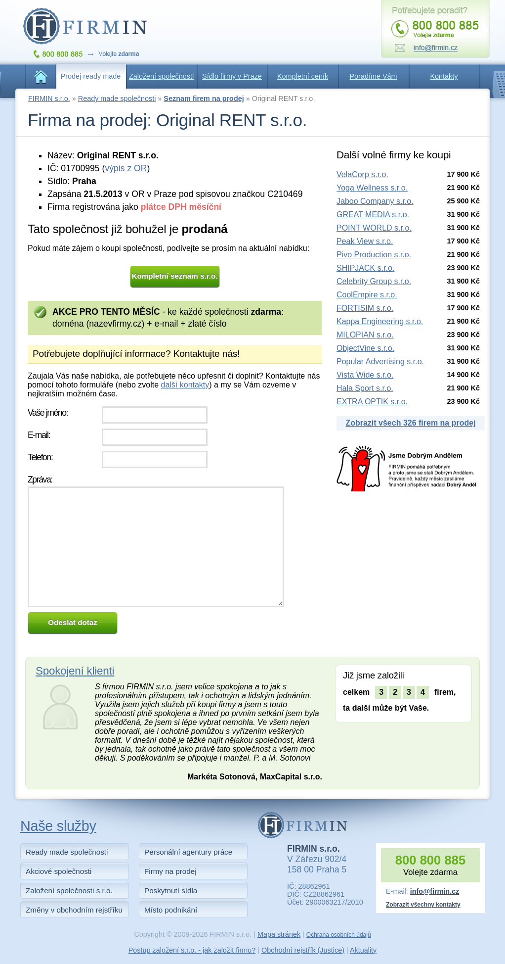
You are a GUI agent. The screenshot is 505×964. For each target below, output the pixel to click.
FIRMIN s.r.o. (49, 98)
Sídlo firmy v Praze (232, 76)
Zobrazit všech (410, 423)
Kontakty (444, 76)
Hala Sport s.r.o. (365, 388)
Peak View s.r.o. (365, 241)
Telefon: (40, 457)
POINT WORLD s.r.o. (374, 228)
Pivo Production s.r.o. (374, 254)
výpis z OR (126, 168)
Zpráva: (40, 479)
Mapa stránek (278, 934)
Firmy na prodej (170, 871)
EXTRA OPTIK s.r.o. (372, 401)
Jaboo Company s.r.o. (375, 201)
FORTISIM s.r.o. (365, 308)
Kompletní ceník (302, 76)
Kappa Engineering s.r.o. (380, 321)
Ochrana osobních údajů (338, 934)
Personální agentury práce (188, 852)
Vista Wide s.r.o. (365, 375)
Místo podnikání (170, 910)
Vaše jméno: (48, 413)
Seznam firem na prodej (204, 98)
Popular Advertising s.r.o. (380, 361)
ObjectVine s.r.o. (365, 348)
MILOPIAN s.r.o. (365, 335)
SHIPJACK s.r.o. (365, 268)
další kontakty (185, 385)
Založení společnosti (161, 76)
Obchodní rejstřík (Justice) (302, 950)
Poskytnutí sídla (170, 890)
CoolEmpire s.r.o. (367, 294)
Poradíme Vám (373, 76)
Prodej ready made (91, 76)
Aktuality (363, 950)
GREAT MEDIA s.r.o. (373, 214)
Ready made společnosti (117, 98)
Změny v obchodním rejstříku (74, 910)
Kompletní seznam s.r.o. (175, 276)
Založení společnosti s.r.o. (69, 890)
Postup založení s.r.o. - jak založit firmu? (192, 950)
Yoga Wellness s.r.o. (372, 188)
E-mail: (39, 435)
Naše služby (58, 826)
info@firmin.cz (435, 891)
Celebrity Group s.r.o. (374, 281)
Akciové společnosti (58, 871)
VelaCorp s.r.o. (362, 174)
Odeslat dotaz (72, 622)
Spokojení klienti (75, 671)
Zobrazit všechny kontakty (423, 904)
